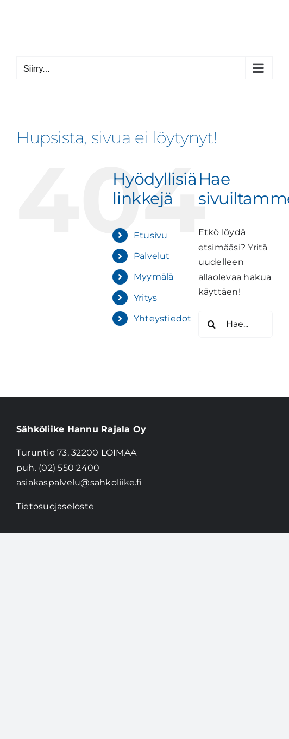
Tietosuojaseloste (55, 506)
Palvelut (152, 256)
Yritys (145, 298)
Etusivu (151, 235)
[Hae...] (235, 324)
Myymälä (154, 276)
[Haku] (211, 324)
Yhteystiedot (163, 318)
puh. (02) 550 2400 (57, 468)
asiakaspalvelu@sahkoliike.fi (79, 482)
